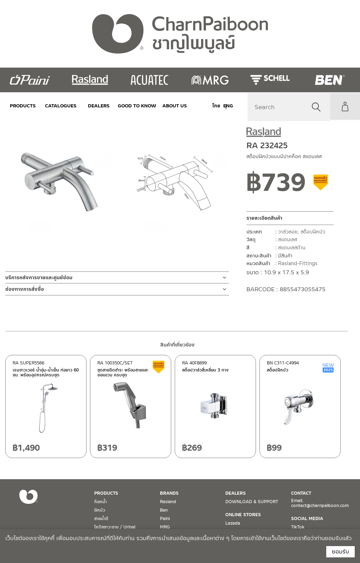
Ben (164, 510)
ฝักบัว (99, 510)
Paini (165, 518)
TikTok (297, 527)
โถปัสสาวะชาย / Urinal (114, 527)
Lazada (232, 523)
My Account (344, 106)
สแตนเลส (287, 239)
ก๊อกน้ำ (100, 502)
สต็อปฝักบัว (313, 231)
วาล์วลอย (288, 231)
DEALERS (94, 105)
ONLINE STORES (243, 515)
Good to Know (130, 105)
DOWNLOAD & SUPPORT (251, 502)
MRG (165, 527)
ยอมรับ (340, 552)
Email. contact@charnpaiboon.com (320, 503)
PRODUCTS (23, 105)
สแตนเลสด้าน (292, 247)
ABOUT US (165, 105)
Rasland (168, 502)
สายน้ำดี (101, 518)
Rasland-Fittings (297, 263)
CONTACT (301, 493)
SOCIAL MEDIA (307, 518)
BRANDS (169, 493)
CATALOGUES (58, 105)
